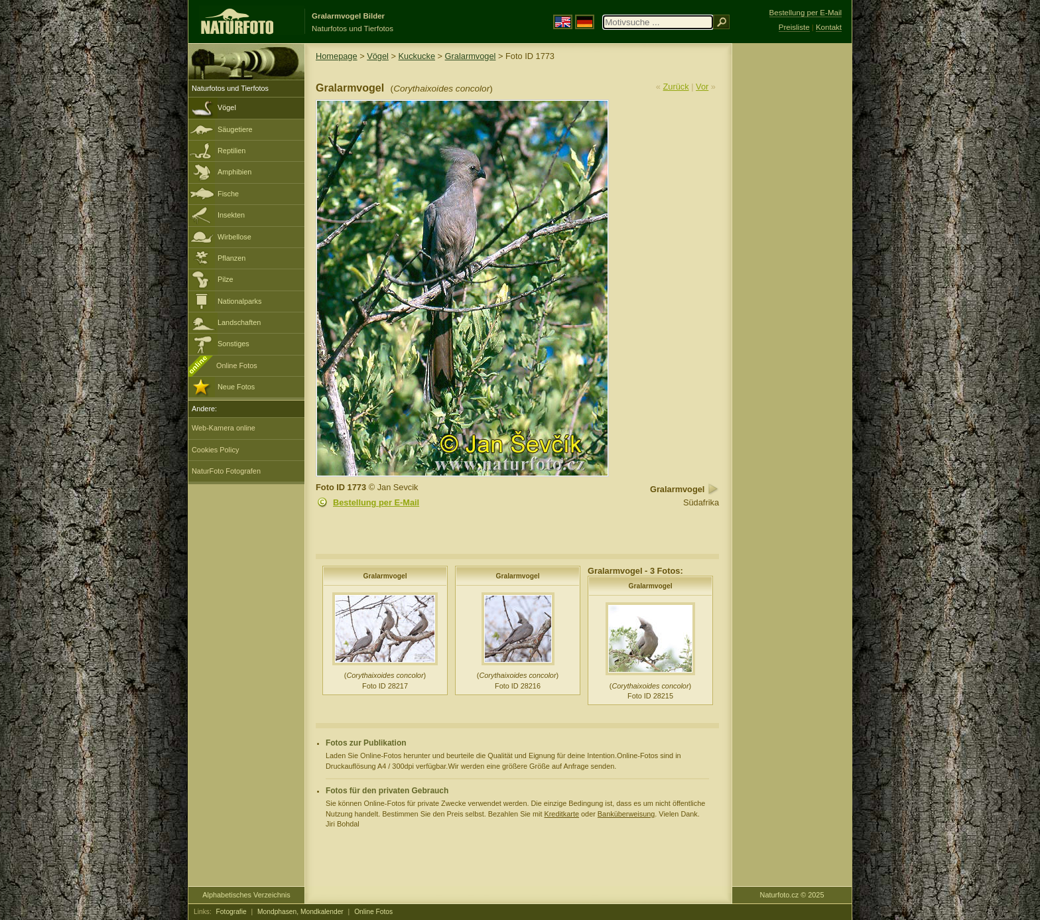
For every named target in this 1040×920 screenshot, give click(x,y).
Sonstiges (233, 344)
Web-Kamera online (223, 428)
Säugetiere (235, 129)
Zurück (676, 87)
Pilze (225, 279)
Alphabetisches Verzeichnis (246, 895)
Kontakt (829, 27)
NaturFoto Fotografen (226, 471)
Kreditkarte (561, 814)
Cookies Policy (215, 450)
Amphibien (234, 172)
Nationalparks (240, 301)
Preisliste (794, 27)
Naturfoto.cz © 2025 (792, 895)
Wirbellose (234, 237)
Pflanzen (231, 258)
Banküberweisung (626, 814)
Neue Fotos (236, 387)
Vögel (227, 107)
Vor (702, 87)
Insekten (231, 215)
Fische (228, 194)
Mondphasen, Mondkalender (300, 911)
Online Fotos (236, 365)
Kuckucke (417, 56)
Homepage (337, 56)
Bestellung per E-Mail (376, 502)
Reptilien (231, 151)
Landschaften (239, 322)
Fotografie (231, 911)
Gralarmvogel (470, 56)
